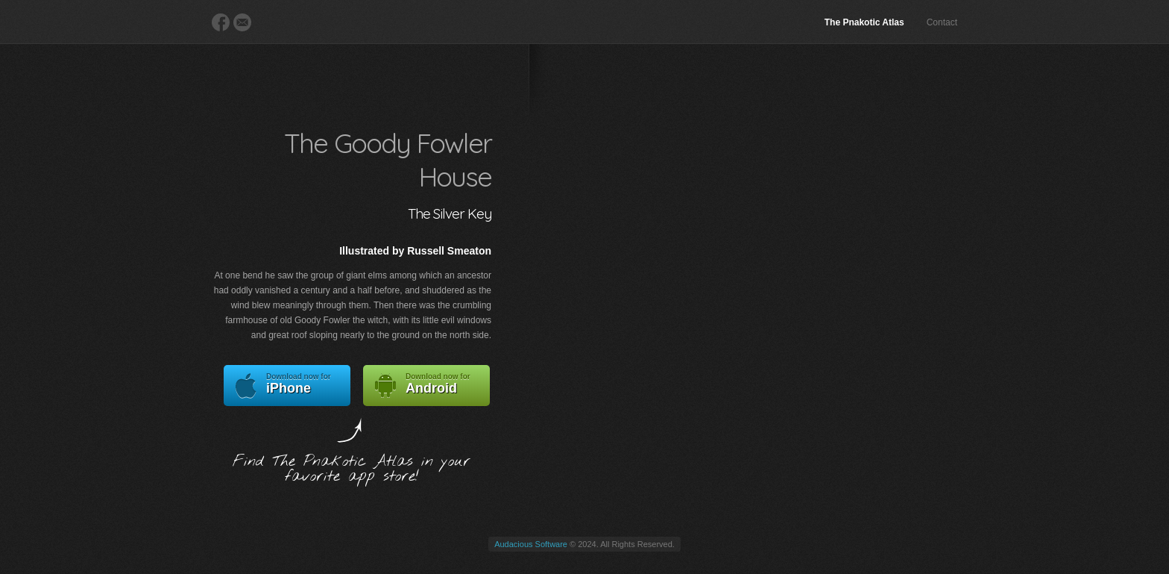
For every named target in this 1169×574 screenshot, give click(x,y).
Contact (942, 22)
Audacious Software (530, 544)
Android (426, 385)
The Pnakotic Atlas (864, 22)
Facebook (221, 22)
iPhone (287, 385)
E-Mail (242, 22)
